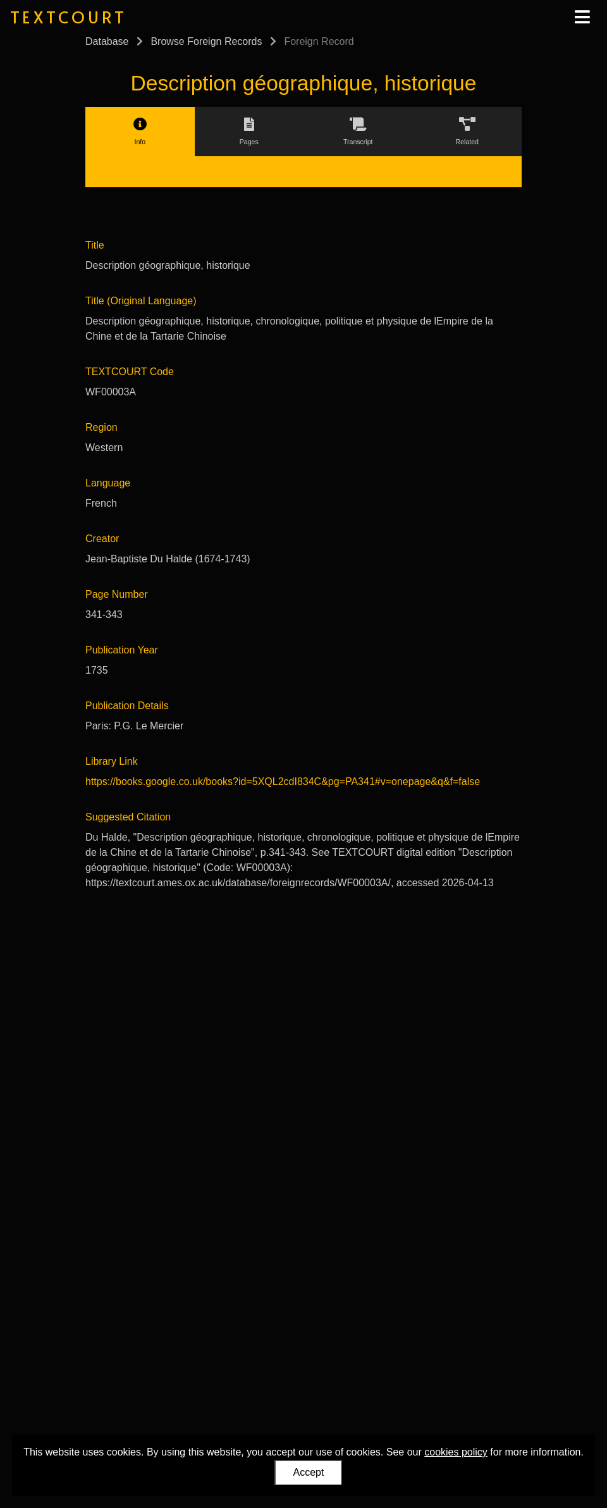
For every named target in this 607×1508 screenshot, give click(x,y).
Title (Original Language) (141, 300)
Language (107, 483)
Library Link (111, 761)
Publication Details (127, 705)
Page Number (116, 594)
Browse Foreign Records (206, 41)
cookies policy (455, 1452)
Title (94, 245)
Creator (102, 538)
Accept (308, 1472)
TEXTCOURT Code (129, 371)
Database (107, 41)
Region (101, 427)
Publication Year (121, 650)
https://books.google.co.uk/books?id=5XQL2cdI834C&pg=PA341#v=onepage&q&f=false (282, 781)
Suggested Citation (128, 817)
